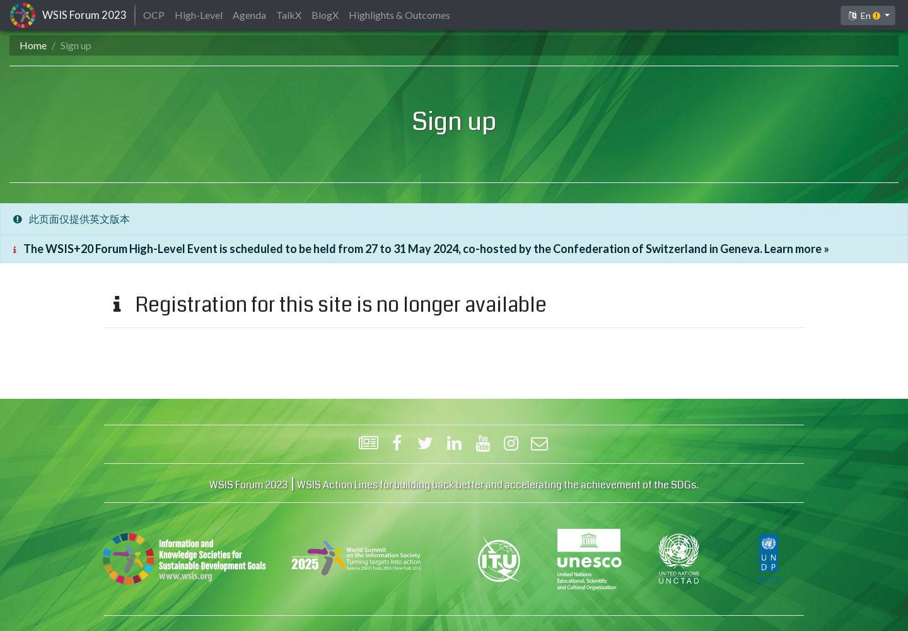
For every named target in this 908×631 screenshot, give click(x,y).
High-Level (199, 15)
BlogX (325, 15)
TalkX (288, 15)
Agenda (249, 15)
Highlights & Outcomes (399, 15)
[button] (868, 15)
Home (33, 45)
